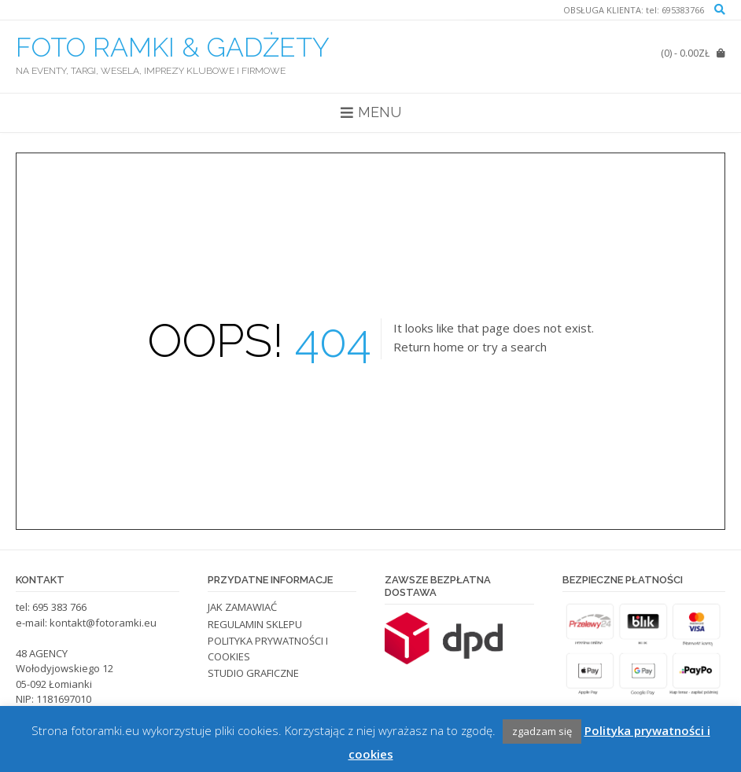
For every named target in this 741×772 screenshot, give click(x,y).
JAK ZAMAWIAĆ (242, 607)
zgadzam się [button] (542, 731)
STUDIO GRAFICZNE (253, 673)
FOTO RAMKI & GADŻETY (173, 47)
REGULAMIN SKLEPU (255, 624)
